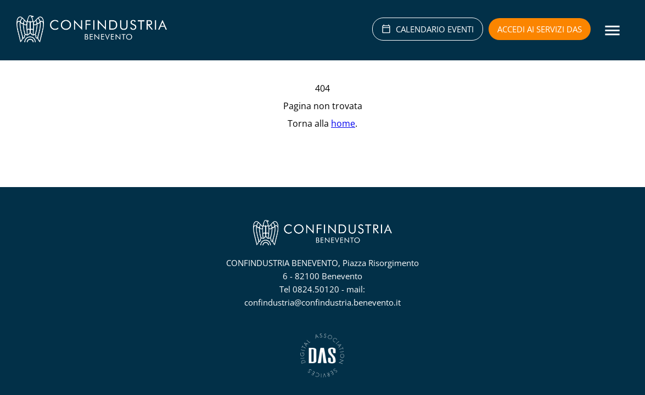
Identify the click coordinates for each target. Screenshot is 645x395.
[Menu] (612, 30)
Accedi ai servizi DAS (539, 29)
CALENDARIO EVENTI (428, 29)
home (343, 123)
